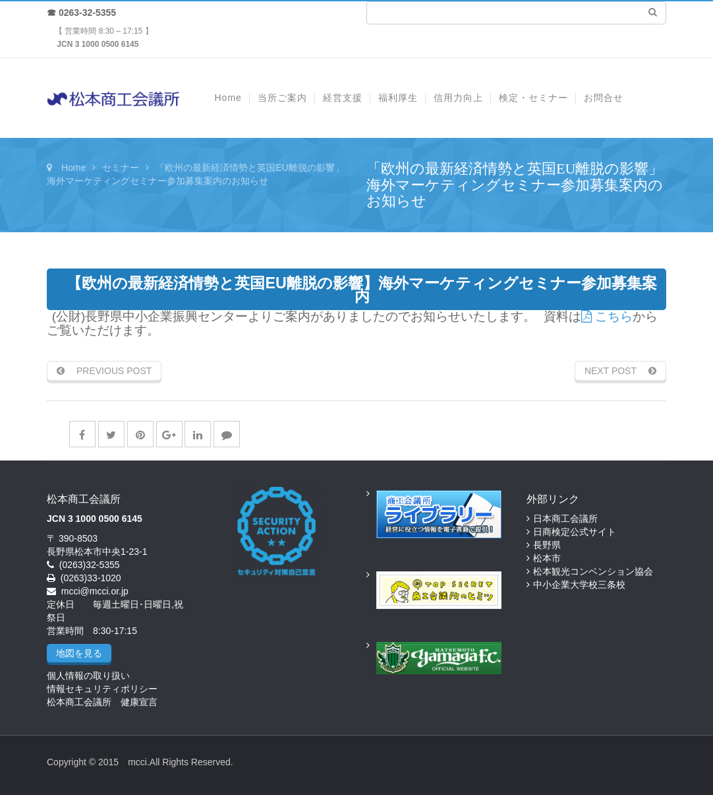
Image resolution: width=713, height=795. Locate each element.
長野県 (547, 545)
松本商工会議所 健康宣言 (102, 702)
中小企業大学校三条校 (579, 584)
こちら (607, 316)
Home (73, 167)
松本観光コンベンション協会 (593, 571)
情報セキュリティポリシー (102, 689)
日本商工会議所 (565, 518)
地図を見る (79, 653)
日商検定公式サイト (574, 531)
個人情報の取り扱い (88, 675)
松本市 (547, 558)
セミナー (120, 167)
